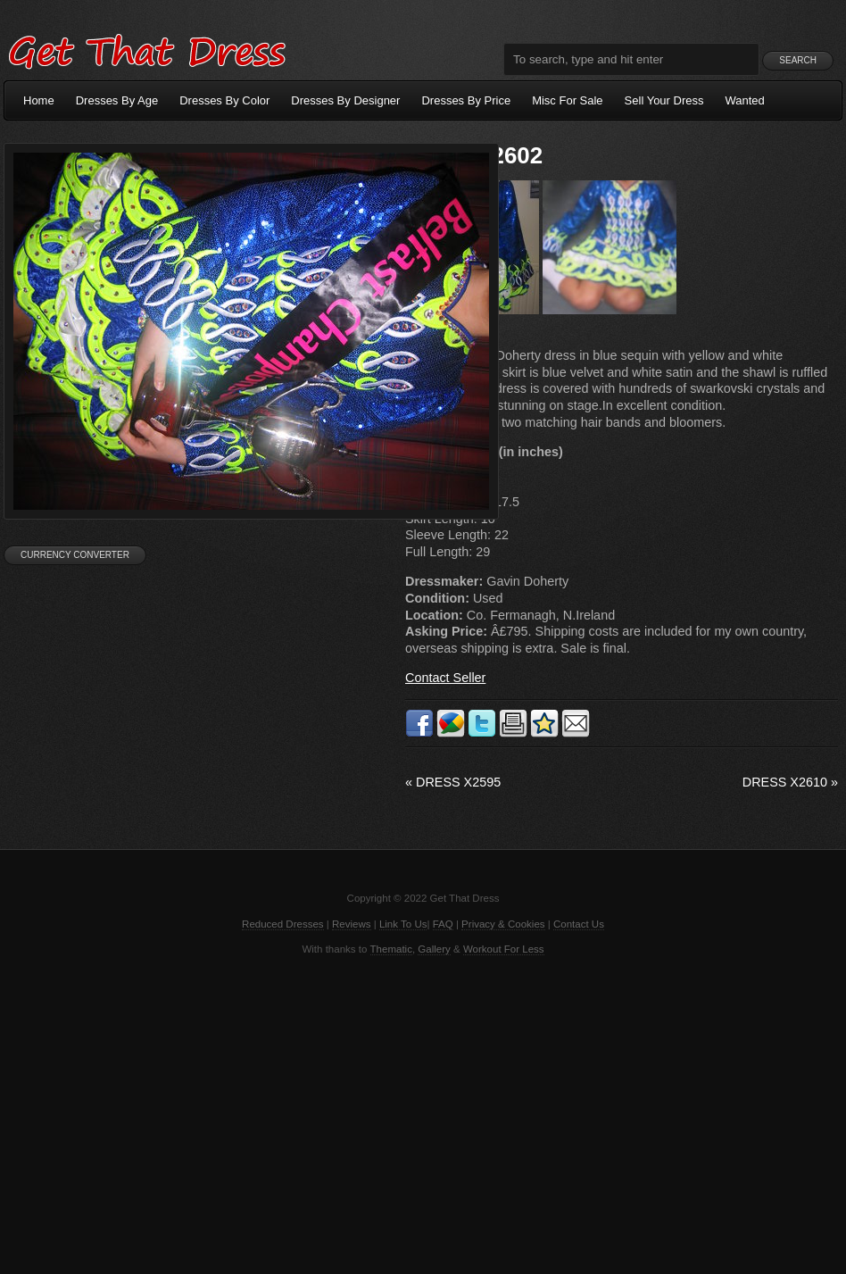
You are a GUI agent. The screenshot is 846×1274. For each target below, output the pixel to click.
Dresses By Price (465, 100)
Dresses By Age (117, 100)
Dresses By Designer (345, 100)
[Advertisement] (423, 1113)
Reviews (351, 924)
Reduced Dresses (283, 924)
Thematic (391, 949)
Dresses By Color (224, 100)
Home (38, 100)
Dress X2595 (453, 782)
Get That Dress (146, 49)
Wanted (745, 100)
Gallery (434, 949)
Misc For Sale (567, 100)
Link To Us (403, 924)
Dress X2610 (790, 782)
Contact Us (578, 924)
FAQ (443, 924)
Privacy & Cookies (502, 924)
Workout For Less (503, 949)
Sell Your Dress (664, 100)
